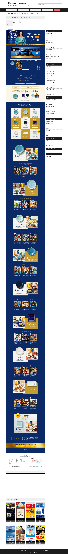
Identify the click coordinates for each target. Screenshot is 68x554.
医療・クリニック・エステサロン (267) (52, 56)
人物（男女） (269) (49, 121)
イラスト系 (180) (49, 104)
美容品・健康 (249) (49, 58)
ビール (21, 22)
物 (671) (47, 128)
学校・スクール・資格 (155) (51, 38)
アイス (31, 542)
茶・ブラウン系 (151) (50, 73)
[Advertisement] (25, 486)
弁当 (10, 520)
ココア (21, 542)
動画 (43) (47, 140)
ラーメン (40, 542)
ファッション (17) (49, 35)
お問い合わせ (45, 550)
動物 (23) (47, 135)
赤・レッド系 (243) (50, 75)
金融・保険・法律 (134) (50, 42)
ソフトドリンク (30, 520)
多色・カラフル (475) (50, 94)
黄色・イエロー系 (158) (51, 80)
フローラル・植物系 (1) (50, 106)
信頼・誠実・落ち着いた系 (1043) (51, 99)
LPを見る (11, 521)
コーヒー (13, 542)
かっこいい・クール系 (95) (50, 111)
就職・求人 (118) (49, 49)
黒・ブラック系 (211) (50, 71)
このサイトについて (36, 550)
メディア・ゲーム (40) (50, 47)
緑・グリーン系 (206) (50, 82)
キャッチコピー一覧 (49, 150)
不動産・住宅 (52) (49, 61)
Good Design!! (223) (49, 156)
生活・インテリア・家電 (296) (51, 51)
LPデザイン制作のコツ (24, 550)
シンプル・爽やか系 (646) (50, 113)
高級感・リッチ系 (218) (50, 115)
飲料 (41, 520)
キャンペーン (18, 22)
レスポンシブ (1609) (49, 145)
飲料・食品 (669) (49, 33)
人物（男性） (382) (49, 123)
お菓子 (19, 520)
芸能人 (14, 22)
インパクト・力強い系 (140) (51, 102)
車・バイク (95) (48, 54)
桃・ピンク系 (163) (50, 89)
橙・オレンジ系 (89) (50, 78)
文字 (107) (48, 130)
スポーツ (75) (48, 40)
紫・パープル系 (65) (50, 87)
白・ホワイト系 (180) (50, 66)
